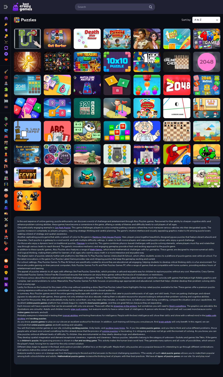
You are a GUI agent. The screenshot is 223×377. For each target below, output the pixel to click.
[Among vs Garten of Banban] (206, 154)
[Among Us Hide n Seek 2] (176, 154)
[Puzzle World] (116, 39)
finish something (177, 306)
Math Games (96, 249)
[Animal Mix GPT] (27, 200)
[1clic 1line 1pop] (146, 62)
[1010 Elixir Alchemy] (57, 62)
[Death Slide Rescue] (87, 39)
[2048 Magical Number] (206, 85)
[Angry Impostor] (146, 177)
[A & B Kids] (206, 108)
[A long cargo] (27, 131)
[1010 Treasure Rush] (87, 62)
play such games (79, 309)
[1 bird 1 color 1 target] (176, 39)
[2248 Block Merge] (57, 108)
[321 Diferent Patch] (87, 108)
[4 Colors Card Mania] (146, 108)
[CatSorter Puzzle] (57, 39)
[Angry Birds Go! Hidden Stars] (116, 177)
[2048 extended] (176, 85)
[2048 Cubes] (116, 85)
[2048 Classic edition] (27, 85)
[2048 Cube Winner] (87, 85)
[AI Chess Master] (176, 131)
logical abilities (70, 315)
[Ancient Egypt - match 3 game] (27, 177)
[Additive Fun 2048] (116, 131)
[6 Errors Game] (176, 108)
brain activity (165, 321)
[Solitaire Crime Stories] (146, 39)
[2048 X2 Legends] (27, 108)
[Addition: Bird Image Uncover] (87, 131)
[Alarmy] (206, 131)
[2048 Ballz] (206, 62)
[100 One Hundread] (206, 39)
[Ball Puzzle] (27, 39)
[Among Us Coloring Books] (146, 154)
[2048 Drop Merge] (146, 85)
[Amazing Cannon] (116, 154)
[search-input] (112, 7)
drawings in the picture (125, 306)
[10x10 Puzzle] (116, 62)
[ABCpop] (57, 131)
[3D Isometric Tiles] (116, 108)
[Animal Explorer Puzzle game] (206, 177)
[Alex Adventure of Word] (27, 154)
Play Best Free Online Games (22, 7)
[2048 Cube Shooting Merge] (57, 85)
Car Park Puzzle (63, 227)
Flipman (81, 243)
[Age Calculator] (146, 131)
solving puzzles (110, 331)
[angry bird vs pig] (87, 177)
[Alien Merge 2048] (57, 154)
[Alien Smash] (87, 154)
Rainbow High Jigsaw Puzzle (106, 237)
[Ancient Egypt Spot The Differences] (57, 177)
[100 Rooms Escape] (27, 62)
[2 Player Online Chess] (176, 62)
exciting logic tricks (115, 328)
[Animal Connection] (176, 177)
